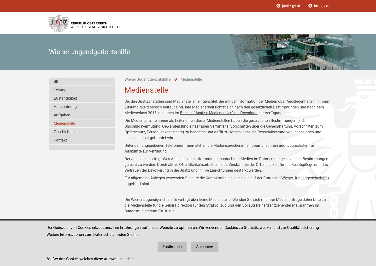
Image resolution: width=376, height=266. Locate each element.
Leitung (60, 90)
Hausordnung (65, 106)
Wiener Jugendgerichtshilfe (305, 178)
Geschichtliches (67, 132)
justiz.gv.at (288, 6)
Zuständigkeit (65, 98)
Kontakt (60, 140)
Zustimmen (172, 246)
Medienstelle (64, 123)
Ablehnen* (205, 246)
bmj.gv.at (318, 6)
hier (136, 234)
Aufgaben (62, 115)
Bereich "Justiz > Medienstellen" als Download (219, 113)
